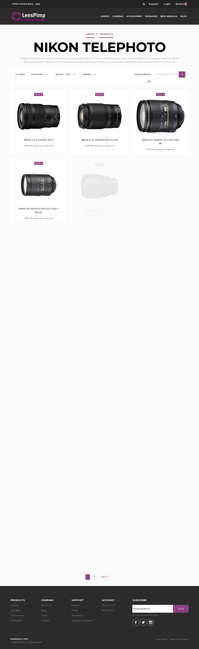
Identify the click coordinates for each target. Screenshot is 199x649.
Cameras (117, 16)
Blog (184, 16)
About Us (46, 605)
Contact (45, 620)
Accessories (134, 16)
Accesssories (18, 615)
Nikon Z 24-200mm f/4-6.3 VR (99, 139)
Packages (151, 16)
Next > (105, 576)
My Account (108, 605)
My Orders (107, 610)
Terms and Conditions (179, 639)
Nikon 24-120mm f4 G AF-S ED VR (160, 143)
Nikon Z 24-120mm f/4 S (38, 139)
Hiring (74, 610)
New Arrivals (168, 16)
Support (75, 605)
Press (44, 615)
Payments (77, 615)
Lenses (105, 16)
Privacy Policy (161, 639)
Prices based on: (143, 78)
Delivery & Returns (81, 620)
